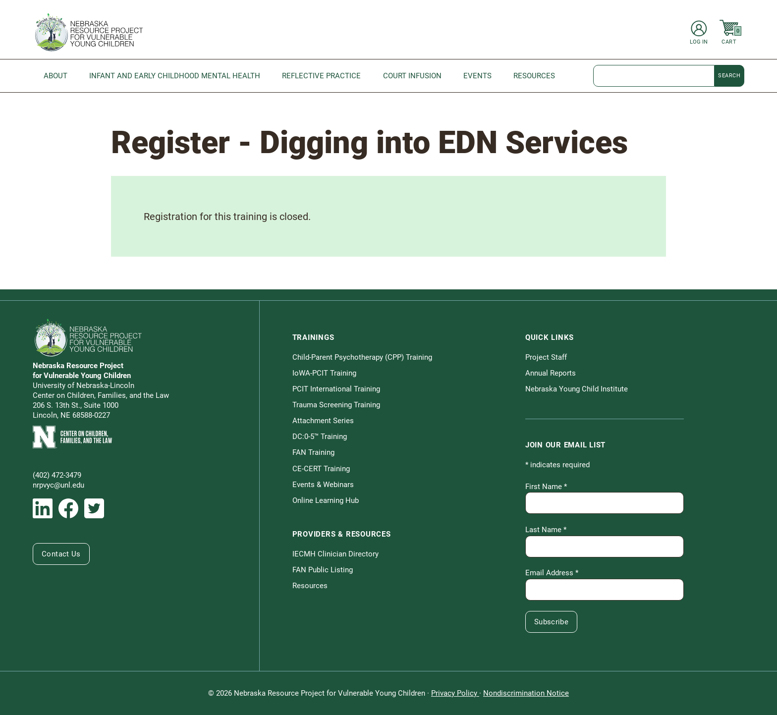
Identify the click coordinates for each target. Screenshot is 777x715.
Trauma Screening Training (336, 404)
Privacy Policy (455, 693)
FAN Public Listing (322, 569)
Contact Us (61, 554)
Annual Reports (550, 373)
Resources (534, 75)
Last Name (545, 529)
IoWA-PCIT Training (324, 373)
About (55, 75)
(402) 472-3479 (57, 475)
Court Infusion (412, 75)
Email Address (551, 572)
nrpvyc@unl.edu (58, 485)
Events (477, 75)
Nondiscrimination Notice (526, 693)
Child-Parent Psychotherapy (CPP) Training (362, 357)
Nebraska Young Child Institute (576, 389)
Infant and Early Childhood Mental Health (174, 75)
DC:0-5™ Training (319, 436)
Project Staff (546, 357)
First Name (546, 486)
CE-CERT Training (321, 468)
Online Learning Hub (325, 500)
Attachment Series (323, 420)
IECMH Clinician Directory (335, 554)
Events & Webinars (323, 484)
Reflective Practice (321, 75)
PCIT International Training (336, 389)
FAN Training (313, 452)
